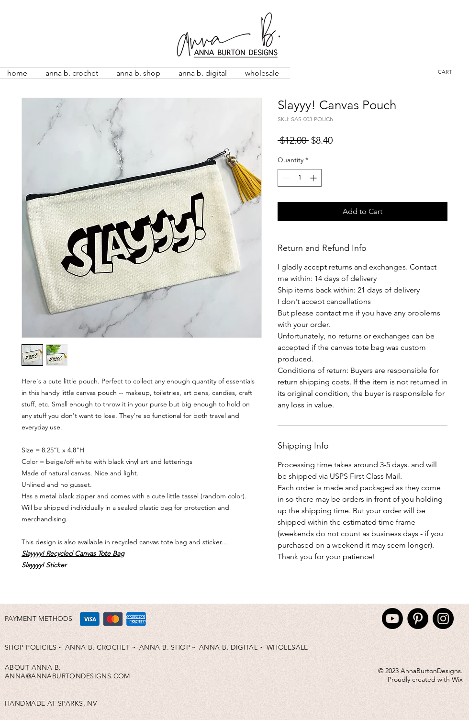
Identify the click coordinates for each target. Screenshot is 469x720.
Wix (457, 679)
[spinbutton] (299, 177)
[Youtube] (392, 618)
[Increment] (314, 177)
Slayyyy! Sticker (44, 565)
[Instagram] (443, 618)
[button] (451, 72)
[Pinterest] (417, 618)
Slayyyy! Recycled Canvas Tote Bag (73, 553)
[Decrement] (285, 177)
